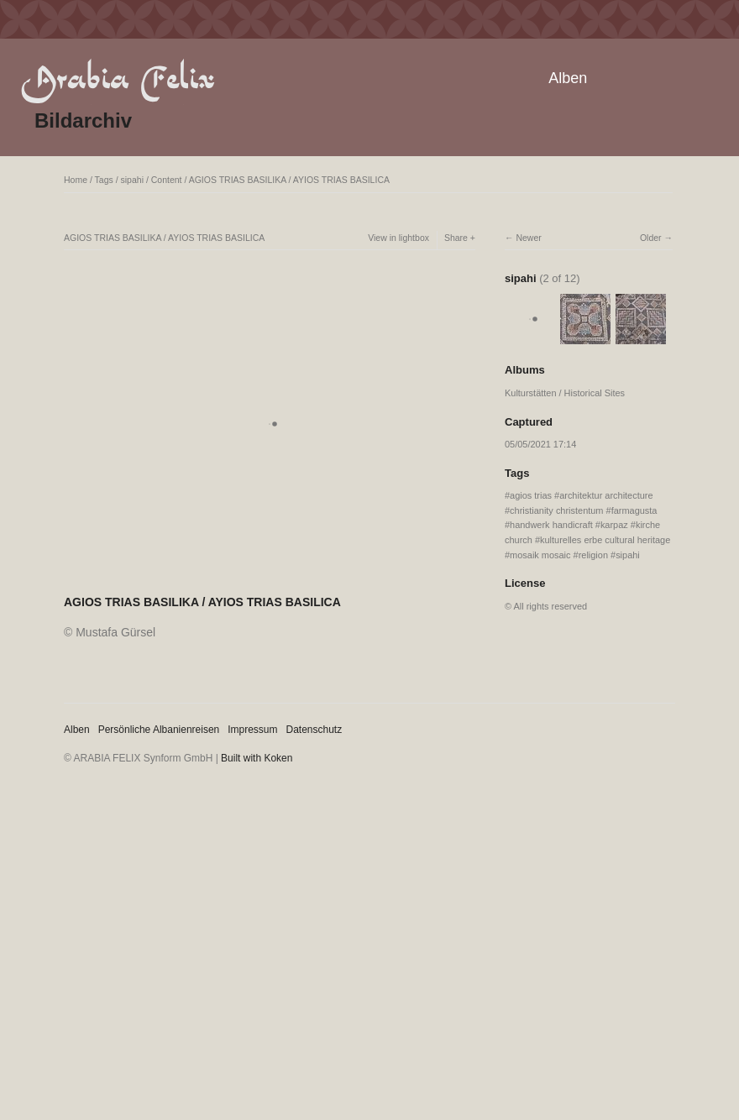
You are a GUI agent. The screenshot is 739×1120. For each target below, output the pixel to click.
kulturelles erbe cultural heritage (605, 540)
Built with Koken (256, 758)
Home (75, 180)
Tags (104, 180)
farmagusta (634, 510)
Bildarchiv (83, 120)
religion (593, 555)
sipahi (132, 180)
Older (651, 238)
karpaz (614, 525)
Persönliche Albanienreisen (159, 729)
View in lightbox (398, 238)
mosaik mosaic (540, 555)
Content (166, 180)
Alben (567, 78)
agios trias (531, 495)
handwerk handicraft (551, 525)
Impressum (252, 729)
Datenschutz (314, 729)
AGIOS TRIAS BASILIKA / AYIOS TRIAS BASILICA (289, 180)
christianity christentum (556, 510)
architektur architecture (606, 495)
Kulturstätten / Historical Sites (565, 393)
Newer (528, 238)
